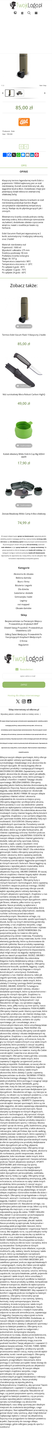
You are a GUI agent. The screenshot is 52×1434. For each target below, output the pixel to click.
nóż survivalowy (21, 536)
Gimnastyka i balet (25, 585)
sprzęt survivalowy (23, 539)
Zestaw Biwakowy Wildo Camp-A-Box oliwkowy (26, 505)
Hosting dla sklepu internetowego (26, 684)
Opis (26, 162)
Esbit (14, 128)
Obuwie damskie (26, 597)
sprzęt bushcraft (8, 539)
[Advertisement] (26, 34)
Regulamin (26, 633)
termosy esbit (36, 531)
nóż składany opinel (8, 533)
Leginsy (25, 589)
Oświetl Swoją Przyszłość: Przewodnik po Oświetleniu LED (25, 618)
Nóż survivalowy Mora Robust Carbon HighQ (26, 386)
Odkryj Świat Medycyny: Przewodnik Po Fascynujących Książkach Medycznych (25, 625)
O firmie (25, 630)
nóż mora (44, 531)
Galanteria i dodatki (25, 582)
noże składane (39, 536)
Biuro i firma (26, 570)
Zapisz (26, 673)
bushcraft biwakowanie (16, 545)
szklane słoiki (21, 703)
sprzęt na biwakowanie (25, 528)
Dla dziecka (25, 578)
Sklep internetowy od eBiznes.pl (26, 698)
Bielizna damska (25, 566)
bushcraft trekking (19, 542)
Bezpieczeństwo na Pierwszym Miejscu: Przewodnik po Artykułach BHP (25, 611)
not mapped (26, 593)
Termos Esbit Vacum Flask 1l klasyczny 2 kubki (26, 326)
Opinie (26, 169)
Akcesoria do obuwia (26, 563)
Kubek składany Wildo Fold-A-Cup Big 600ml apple (26, 447)
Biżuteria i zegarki (25, 574)
